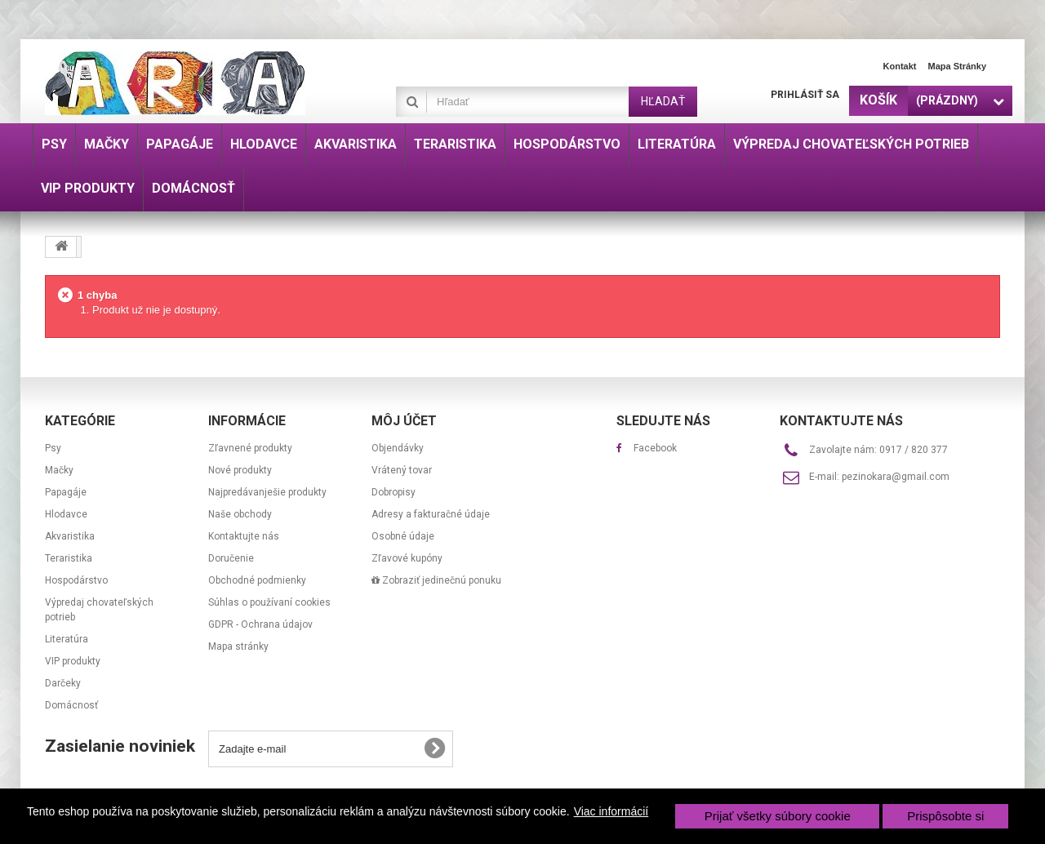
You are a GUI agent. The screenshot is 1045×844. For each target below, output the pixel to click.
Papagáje (66, 492)
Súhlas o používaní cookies (269, 602)
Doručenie (231, 558)
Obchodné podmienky (257, 580)
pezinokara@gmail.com (895, 476)
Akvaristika (70, 536)
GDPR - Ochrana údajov (260, 624)
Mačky (59, 470)
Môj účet (404, 421)
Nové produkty (240, 470)
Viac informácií (611, 811)
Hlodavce (66, 514)
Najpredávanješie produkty (267, 492)
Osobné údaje (402, 536)
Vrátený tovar (401, 470)
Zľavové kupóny (406, 558)
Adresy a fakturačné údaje (430, 514)
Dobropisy (393, 492)
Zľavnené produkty (250, 448)
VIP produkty (72, 661)
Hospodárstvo (76, 580)
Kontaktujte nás (243, 536)
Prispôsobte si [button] (945, 816)
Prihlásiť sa (805, 94)
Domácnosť (71, 705)
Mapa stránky (956, 66)
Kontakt (900, 66)
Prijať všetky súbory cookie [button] (778, 816)
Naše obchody (240, 514)
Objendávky (397, 448)
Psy (53, 448)
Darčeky (63, 683)
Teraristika (68, 558)
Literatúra (66, 639)
